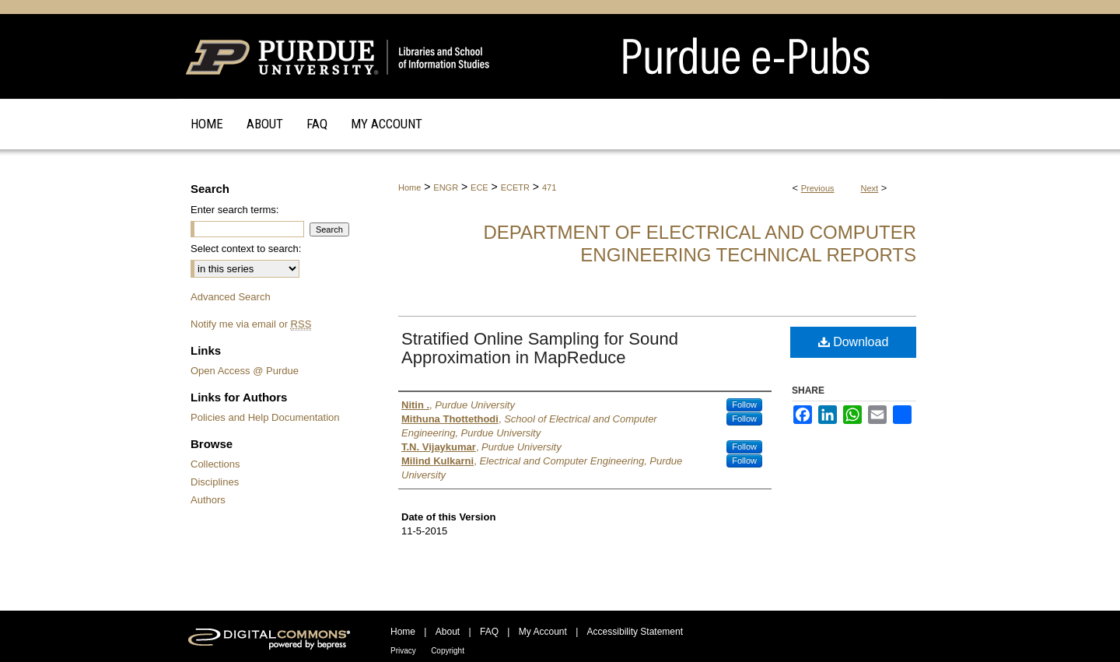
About (448, 631)
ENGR (445, 187)
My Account (543, 631)
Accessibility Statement (635, 631)
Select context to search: (246, 248)
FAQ (489, 631)
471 (549, 187)
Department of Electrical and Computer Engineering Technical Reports (699, 243)
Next (870, 188)
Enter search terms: (234, 209)
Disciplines (215, 482)
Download (853, 342)
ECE (479, 187)
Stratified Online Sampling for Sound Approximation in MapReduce (539, 348)
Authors (208, 500)
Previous (818, 188)
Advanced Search (231, 297)
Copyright (447, 650)
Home (409, 187)
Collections (215, 464)
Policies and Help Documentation (265, 417)
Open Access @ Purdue (245, 371)
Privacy (403, 650)
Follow (744, 404)
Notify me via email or (251, 324)
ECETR (515, 187)
